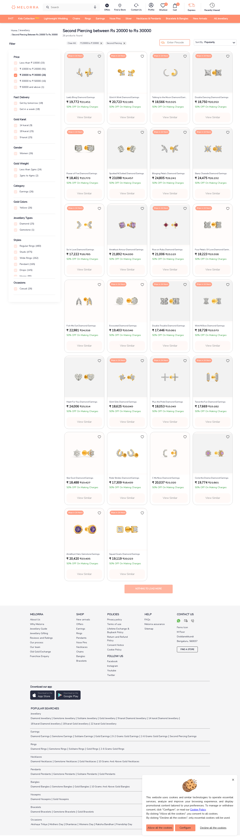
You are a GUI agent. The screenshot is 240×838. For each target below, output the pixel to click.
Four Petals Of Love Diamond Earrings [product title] (213, 249)
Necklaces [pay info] (82, 647)
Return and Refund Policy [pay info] (117, 638)
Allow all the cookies (160, 828)
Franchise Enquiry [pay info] (39, 656)
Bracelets (35, 807)
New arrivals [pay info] (83, 619)
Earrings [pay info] (80, 628)
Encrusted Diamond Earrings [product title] (123, 325)
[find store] (120, 7)
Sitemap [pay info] (149, 628)
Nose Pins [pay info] (81, 642)
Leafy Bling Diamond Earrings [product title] (80, 97)
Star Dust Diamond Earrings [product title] (79, 478)
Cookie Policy (198, 809)
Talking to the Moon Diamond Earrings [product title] (170, 97)
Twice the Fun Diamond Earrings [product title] (210, 401)
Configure (185, 828)
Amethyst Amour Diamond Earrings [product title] (126, 249)
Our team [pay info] (35, 647)
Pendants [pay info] (81, 638)
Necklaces (36, 756)
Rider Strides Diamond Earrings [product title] (124, 478)
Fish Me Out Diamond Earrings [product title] (81, 325)
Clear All (72, 43)
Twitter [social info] (111, 675)
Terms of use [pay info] (114, 624)
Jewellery (35, 713)
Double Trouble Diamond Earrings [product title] (168, 325)
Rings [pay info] (79, 633)
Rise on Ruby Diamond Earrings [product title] (167, 249)
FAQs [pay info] (147, 619)
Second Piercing (116, 43)
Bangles (35, 782)
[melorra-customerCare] (136, 7)
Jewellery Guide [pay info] (38, 628)
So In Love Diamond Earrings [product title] (80, 249)
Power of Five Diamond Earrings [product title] (81, 173)
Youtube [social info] (111, 670)
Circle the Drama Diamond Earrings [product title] (211, 478)
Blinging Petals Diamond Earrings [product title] (168, 173)
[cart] (175, 7)
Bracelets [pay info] (81, 660)
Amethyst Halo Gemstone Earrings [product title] (83, 554)
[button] (42, 695)
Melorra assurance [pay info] (155, 624)
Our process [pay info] (36, 642)
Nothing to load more (148, 588)
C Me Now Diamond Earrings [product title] (166, 478)
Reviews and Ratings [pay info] (41, 638)
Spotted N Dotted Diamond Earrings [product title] (126, 173)
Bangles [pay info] (80, 656)
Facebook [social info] (112, 661)
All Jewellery (221, 18)
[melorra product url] (84, 72)
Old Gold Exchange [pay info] (40, 651)
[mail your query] (186, 621)
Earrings (35, 731)
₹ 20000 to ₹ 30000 (91, 43)
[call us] (193, 621)
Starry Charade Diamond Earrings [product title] (211, 173)
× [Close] (233, 779)
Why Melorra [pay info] (37, 624)
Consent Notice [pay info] (115, 645)
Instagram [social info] (112, 666)
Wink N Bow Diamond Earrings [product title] (210, 325)
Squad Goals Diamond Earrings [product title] (124, 554)
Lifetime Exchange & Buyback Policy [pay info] (118, 630)
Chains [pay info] (80, 651)
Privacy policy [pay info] (114, 619)
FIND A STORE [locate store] (187, 649)
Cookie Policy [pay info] (114, 649)
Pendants (35, 769)
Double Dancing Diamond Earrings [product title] (211, 97)
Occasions (36, 819)
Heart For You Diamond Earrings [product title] (81, 401)
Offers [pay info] (79, 624)
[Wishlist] (163, 7)
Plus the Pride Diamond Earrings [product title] (167, 401)
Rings (33, 744)
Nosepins (35, 794)
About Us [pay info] (35, 619)
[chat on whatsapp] (178, 621)
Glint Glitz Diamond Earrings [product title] (123, 401)
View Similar (84, 117)
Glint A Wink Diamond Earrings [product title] (124, 97)
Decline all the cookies (213, 828)
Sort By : (215, 42)
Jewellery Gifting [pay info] (39, 633)
